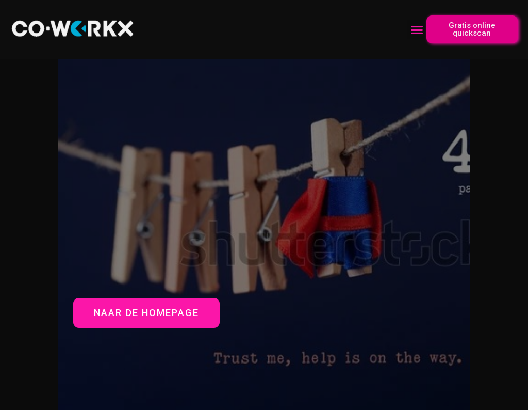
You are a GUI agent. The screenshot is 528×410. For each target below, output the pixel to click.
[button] (416, 29)
